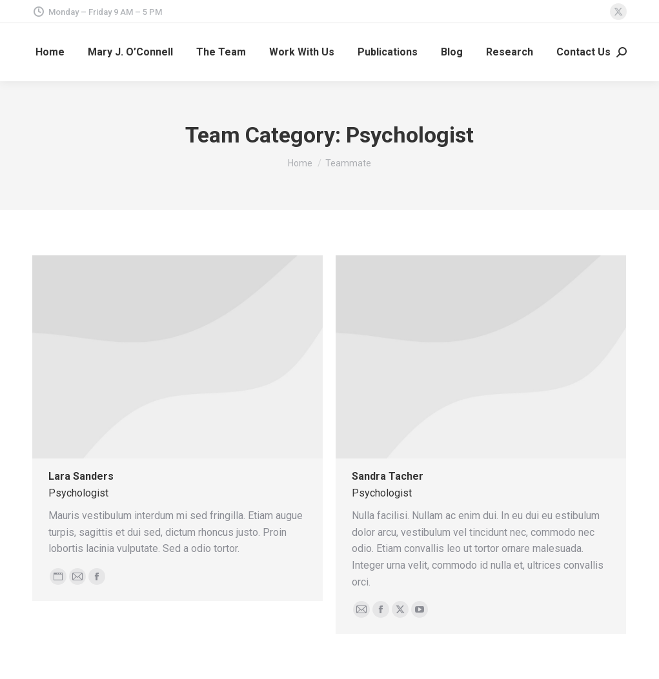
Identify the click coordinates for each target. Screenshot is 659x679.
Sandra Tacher (387, 476)
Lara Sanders (81, 476)
